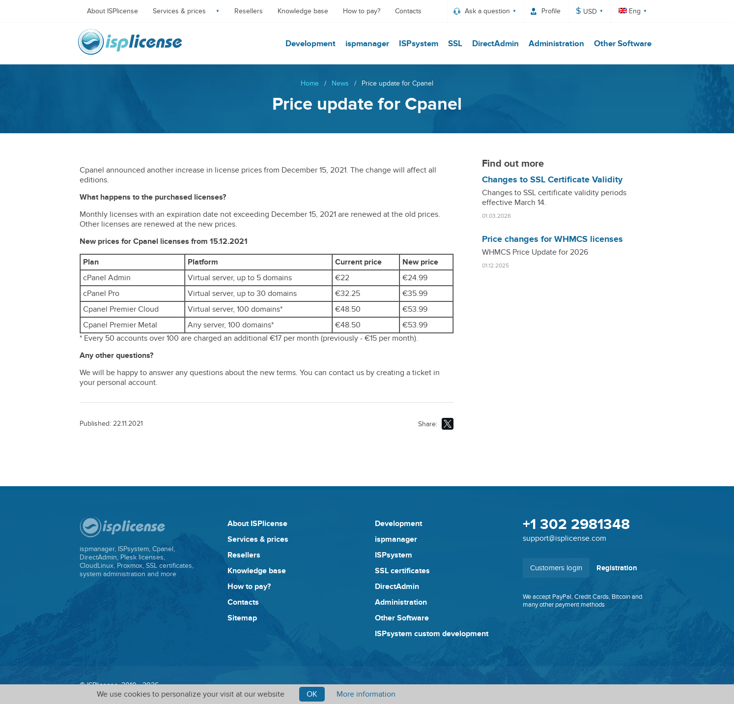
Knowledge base (303, 11)
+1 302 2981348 (576, 524)
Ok (312, 694)
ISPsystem (416, 44)
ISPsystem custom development (431, 634)
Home (310, 83)
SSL (453, 44)
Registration (616, 568)
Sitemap (242, 618)
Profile (551, 11)
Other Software (620, 44)
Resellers (248, 11)
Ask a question (487, 11)
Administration (554, 44)
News (340, 83)
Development (308, 44)
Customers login (556, 567)
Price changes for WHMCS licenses (552, 239)
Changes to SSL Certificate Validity (552, 180)
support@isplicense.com (564, 538)
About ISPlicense (112, 11)
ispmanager (365, 44)
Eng (630, 11)
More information (366, 694)
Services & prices (179, 11)
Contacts (408, 11)
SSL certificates (402, 571)
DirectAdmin (493, 44)
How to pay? (361, 11)
